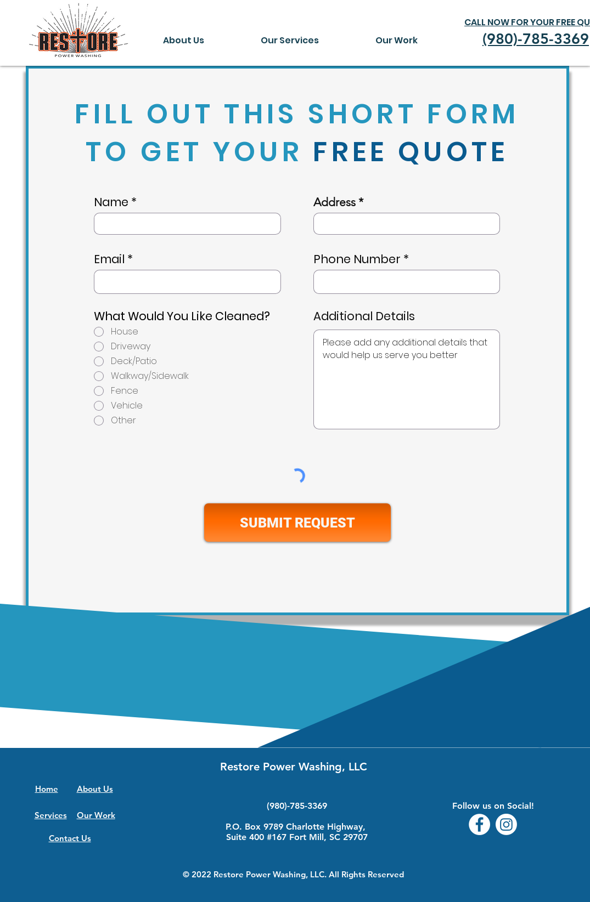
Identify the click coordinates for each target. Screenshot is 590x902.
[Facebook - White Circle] (479, 824)
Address (334, 202)
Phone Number (357, 259)
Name (111, 202)
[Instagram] (506, 824)
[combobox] (406, 224)
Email (109, 259)
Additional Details (364, 316)
